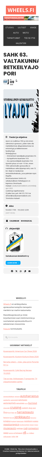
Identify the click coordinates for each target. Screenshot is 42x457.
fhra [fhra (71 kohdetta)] (5, 412)
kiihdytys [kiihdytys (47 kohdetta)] (7, 421)
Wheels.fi (21, 10)
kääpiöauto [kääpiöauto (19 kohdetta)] (20, 421)
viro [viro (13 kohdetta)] (28, 433)
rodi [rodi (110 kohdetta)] (25, 428)
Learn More (13, 262)
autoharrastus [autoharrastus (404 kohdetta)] (29, 396)
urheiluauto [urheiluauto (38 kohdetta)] (18, 433)
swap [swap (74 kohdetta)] (5, 432)
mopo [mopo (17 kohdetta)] (36, 425)
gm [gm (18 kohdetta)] (16, 413)
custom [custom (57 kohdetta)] (25, 408)
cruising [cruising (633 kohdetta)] (15, 407)
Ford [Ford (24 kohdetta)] (9, 413)
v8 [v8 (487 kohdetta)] (24, 432)
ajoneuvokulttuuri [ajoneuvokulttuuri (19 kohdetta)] (8, 396)
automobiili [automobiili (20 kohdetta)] (14, 400)
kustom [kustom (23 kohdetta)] (13, 421)
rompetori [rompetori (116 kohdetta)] (33, 428)
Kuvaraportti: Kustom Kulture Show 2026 (21, 356)
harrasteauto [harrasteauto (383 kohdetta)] (25, 412)
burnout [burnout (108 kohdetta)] (32, 403)
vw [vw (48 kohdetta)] (17, 436)
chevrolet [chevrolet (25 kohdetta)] (6, 408)
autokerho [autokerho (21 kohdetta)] (6, 400)
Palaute (6, 329)
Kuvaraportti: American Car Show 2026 (20, 351)
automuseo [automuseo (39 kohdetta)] (22, 400)
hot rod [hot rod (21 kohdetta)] (11, 418)
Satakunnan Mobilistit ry (17, 256)
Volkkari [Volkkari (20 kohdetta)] (31, 433)
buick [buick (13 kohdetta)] (26, 403)
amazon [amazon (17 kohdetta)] (17, 396)
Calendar (14, 221)
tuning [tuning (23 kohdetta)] (11, 433)
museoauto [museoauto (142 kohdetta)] (9, 428)
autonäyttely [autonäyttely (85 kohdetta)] (9, 403)
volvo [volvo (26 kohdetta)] (13, 436)
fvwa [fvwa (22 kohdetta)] (12, 413)
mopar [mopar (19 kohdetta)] (32, 425)
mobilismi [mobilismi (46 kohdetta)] (28, 421)
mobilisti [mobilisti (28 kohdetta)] (35, 421)
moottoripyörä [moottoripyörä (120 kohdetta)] (11, 424)
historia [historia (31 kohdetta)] (6, 418)
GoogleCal (26, 221)
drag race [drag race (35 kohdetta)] (32, 408)
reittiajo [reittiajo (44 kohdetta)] (20, 428)
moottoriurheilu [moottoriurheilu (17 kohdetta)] (24, 425)
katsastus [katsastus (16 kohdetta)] (33, 417)
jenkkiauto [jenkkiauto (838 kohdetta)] (22, 417)
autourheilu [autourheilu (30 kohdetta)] (20, 403)
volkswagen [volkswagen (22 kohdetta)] (7, 437)
